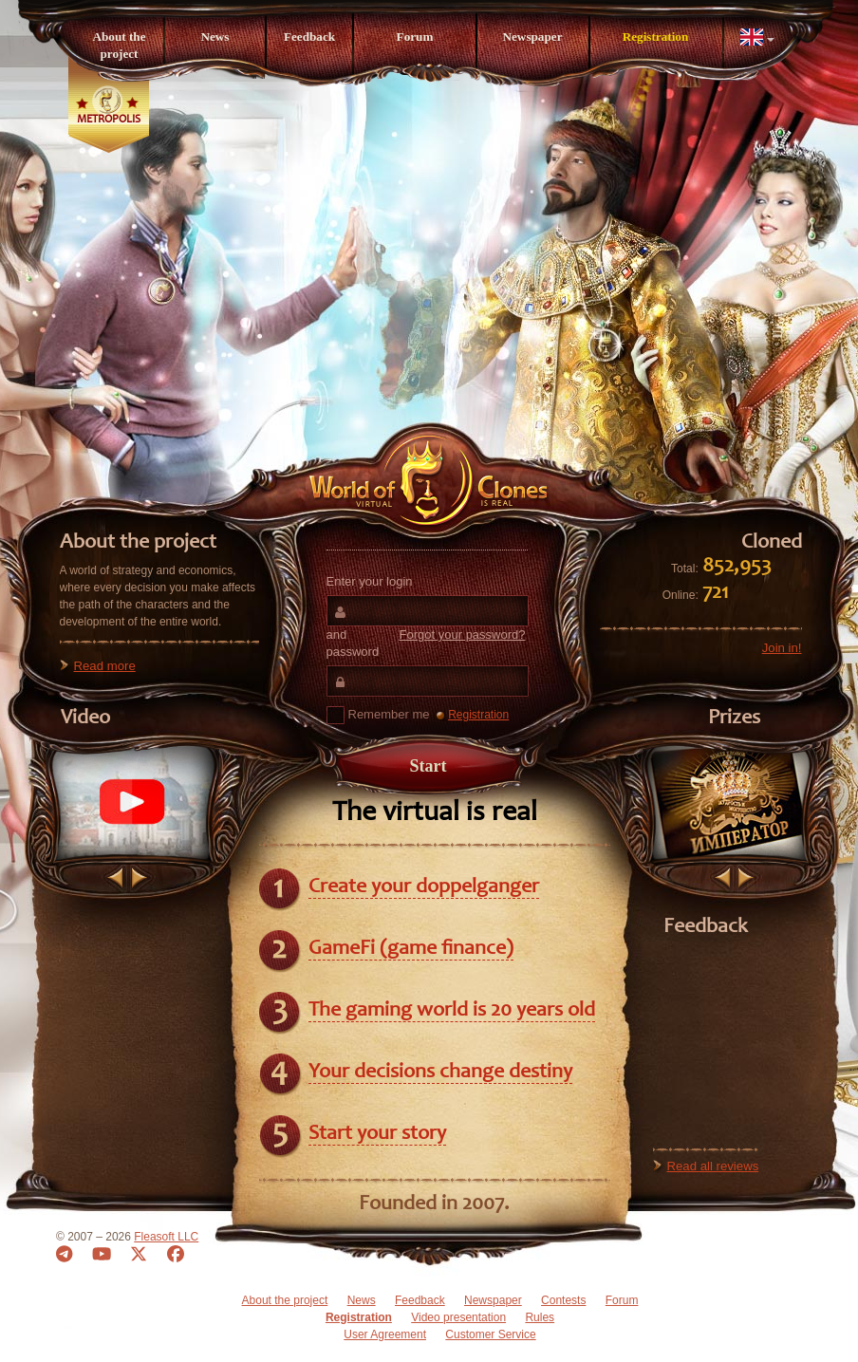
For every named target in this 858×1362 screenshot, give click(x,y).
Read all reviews (713, 1166)
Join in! (782, 648)
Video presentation (458, 1317)
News (214, 36)
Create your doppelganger (423, 887)
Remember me (378, 715)
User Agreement (385, 1334)
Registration (656, 36)
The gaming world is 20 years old (451, 1010)
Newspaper (532, 36)
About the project (118, 45)
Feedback (309, 36)
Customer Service (490, 1334)
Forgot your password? (463, 634)
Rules (539, 1317)
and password (426, 642)
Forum (415, 36)
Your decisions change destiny (440, 1072)
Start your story (377, 1134)
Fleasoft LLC (166, 1236)
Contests (563, 1300)
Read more (105, 666)
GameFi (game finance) (410, 949)
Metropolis (108, 119)
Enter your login (369, 581)
